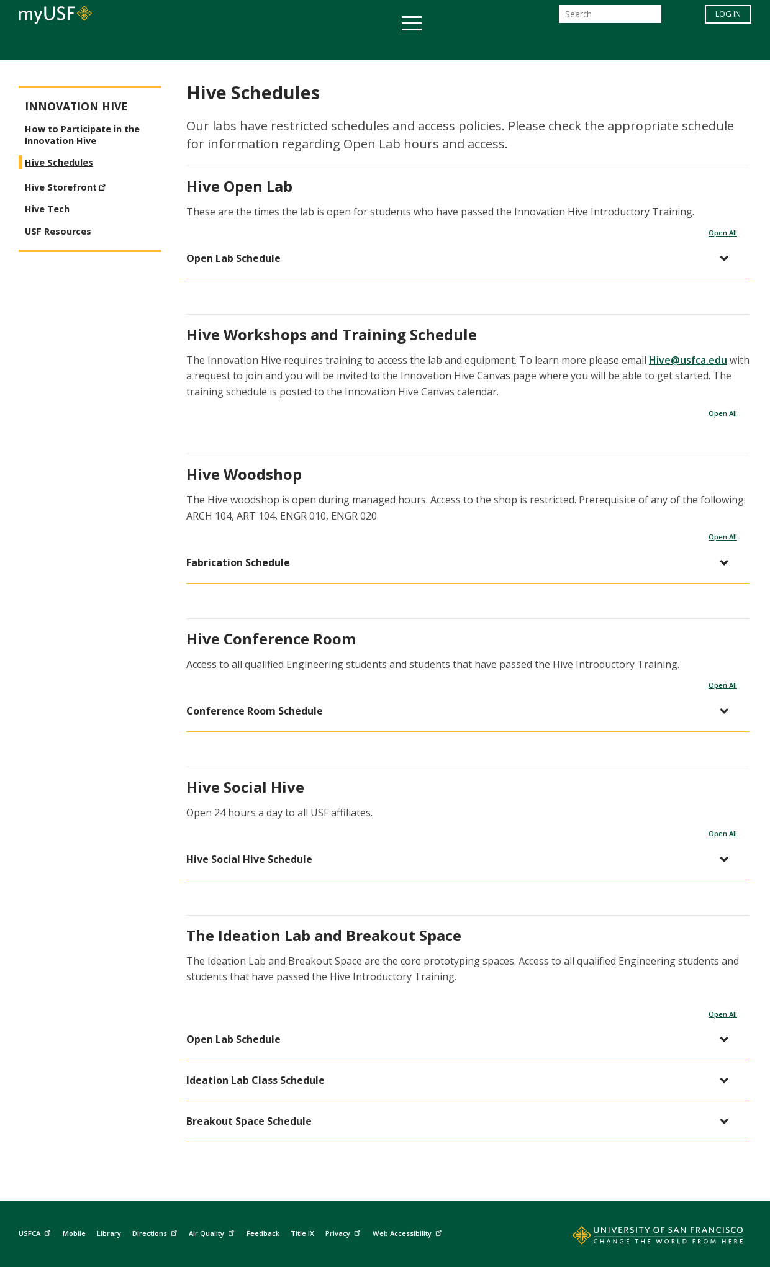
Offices (516, 46)
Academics (144, 46)
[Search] (610, 18)
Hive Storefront (67, 185)
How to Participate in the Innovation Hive (82, 135)
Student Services (236, 46)
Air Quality (213, 1232)
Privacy (344, 1232)
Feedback (263, 1233)
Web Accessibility (409, 1232)
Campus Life (446, 46)
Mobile (74, 1233)
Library (109, 1233)
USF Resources (58, 231)
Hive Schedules (59, 162)
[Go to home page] (643, 1238)
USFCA (36, 1232)
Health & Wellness (348, 46)
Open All (723, 232)
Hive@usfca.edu (688, 360)
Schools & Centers (604, 46)
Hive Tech (47, 209)
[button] (461, 258)
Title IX (302, 1233)
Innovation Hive (76, 106)
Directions (156, 1232)
